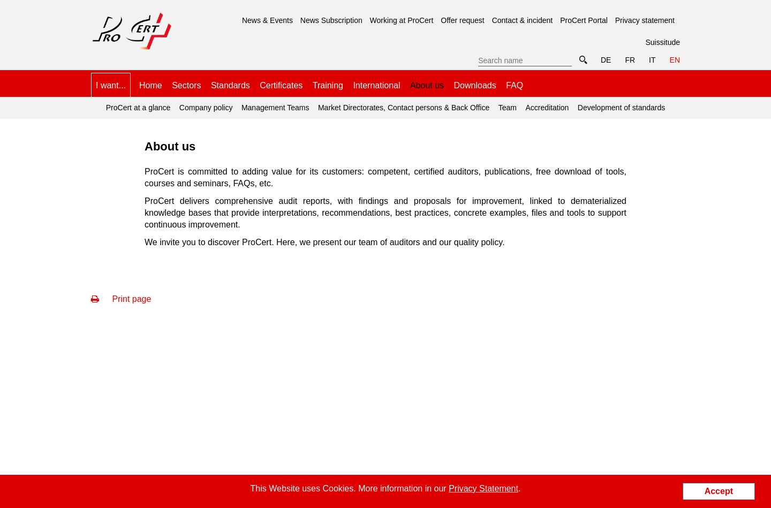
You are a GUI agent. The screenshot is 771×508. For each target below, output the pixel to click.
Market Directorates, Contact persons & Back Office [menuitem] (403, 107)
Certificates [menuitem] (281, 85)
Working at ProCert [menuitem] (402, 20)
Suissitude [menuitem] (662, 42)
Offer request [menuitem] (462, 20)
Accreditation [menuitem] (547, 107)
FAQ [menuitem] (514, 85)
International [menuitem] (376, 85)
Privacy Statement (483, 488)
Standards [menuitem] (230, 85)
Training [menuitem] (328, 85)
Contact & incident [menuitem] (522, 20)
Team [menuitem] (507, 107)
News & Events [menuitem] (267, 20)
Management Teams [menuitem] (275, 107)
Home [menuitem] (150, 85)
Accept (719, 491)
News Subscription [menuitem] (331, 20)
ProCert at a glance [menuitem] (138, 107)
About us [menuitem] (427, 81)
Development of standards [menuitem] (621, 107)
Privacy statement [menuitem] (645, 20)
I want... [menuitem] (111, 85)
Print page (121, 299)
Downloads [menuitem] (475, 85)
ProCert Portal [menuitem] (584, 20)
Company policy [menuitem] (206, 107)
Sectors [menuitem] (186, 85)
